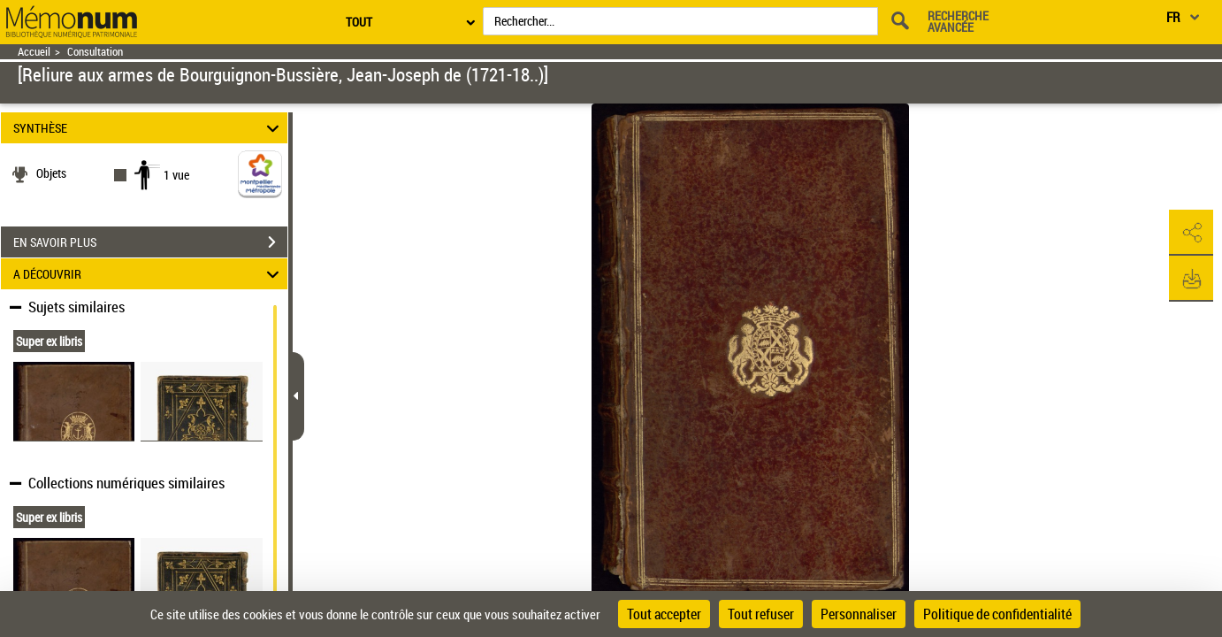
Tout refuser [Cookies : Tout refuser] (761, 614)
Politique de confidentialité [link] (997, 614)
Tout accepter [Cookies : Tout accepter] (664, 614)
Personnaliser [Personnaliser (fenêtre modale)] (859, 614)
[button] (1191, 233)
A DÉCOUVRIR (148, 273)
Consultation (95, 51)
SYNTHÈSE (148, 127)
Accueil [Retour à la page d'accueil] (34, 51)
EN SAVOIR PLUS (150, 242)
